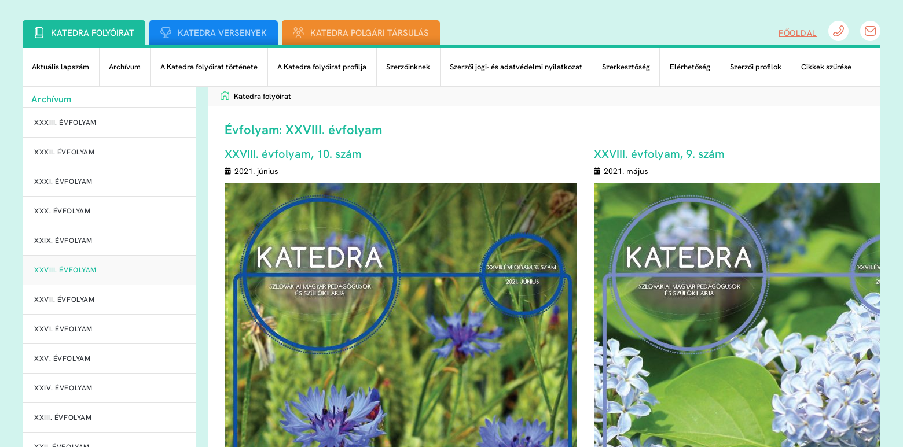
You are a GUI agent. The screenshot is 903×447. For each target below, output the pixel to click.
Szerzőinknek (408, 67)
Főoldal (798, 33)
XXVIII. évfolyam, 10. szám (293, 153)
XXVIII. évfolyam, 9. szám (659, 153)
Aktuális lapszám (60, 67)
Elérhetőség (690, 67)
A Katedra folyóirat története (209, 67)
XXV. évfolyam (62, 358)
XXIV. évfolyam (63, 388)
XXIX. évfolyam (63, 240)
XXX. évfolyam (62, 211)
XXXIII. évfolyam (65, 122)
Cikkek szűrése (826, 67)
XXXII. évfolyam (64, 152)
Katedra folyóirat (92, 33)
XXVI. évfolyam (63, 329)
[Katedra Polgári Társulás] (298, 32)
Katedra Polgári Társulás (369, 33)
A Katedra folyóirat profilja (321, 67)
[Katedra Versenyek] (165, 32)
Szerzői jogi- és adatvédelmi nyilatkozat (516, 67)
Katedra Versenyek (222, 33)
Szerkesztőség (626, 67)
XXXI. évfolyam (63, 181)
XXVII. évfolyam (64, 299)
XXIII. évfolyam (62, 417)
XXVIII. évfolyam (65, 270)
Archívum (125, 67)
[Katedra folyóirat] (39, 32)
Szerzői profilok (755, 67)
